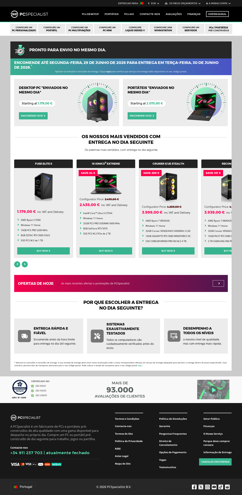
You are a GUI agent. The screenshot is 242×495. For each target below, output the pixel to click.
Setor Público (211, 418)
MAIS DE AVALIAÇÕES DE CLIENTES (119, 389)
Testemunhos (167, 467)
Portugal (22, 487)
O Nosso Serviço (213, 433)
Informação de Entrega (217, 452)
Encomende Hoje (33, 115)
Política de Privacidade (129, 441)
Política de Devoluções (173, 418)
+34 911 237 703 (26, 452)
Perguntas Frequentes (173, 433)
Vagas (162, 460)
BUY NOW (43, 250)
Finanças (193, 14)
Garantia (164, 426)
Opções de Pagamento (172, 452)
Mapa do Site (123, 463)
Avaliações (174, 14)
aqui (108, 71)
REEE (118, 448)
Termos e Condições (127, 418)
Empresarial (217, 14)
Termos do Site (124, 433)
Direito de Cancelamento (168, 443)
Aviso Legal (121, 456)
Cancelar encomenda (215, 461)
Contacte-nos (123, 426)
